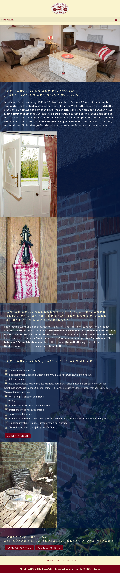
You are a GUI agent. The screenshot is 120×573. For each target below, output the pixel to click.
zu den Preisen (17, 435)
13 (74, 76)
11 (69, 76)
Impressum (53, 560)
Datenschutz (70, 560)
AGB (41, 560)
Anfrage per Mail (19, 547)
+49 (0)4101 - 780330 (89, 568)
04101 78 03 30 (49, 547)
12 (72, 76)
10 (67, 76)
